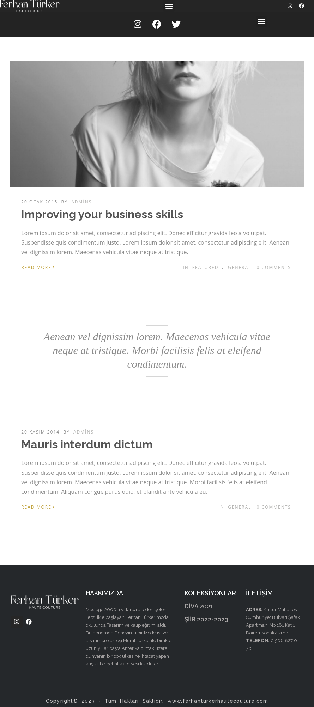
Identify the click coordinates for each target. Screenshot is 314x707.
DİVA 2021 (199, 606)
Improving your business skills (102, 214)
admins (81, 202)
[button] (169, 6)
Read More (38, 267)
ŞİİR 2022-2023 (206, 619)
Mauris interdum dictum (87, 444)
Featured (205, 267)
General (239, 267)
